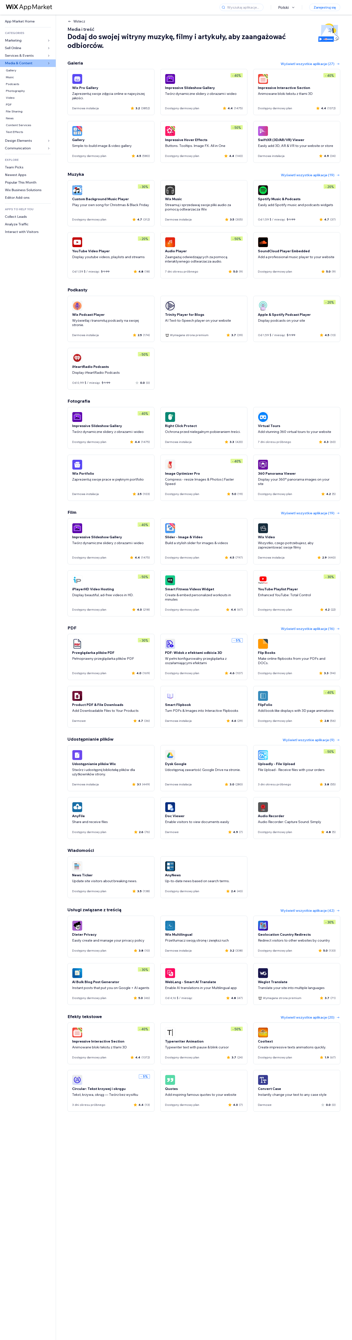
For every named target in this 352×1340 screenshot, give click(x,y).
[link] (28, 21)
